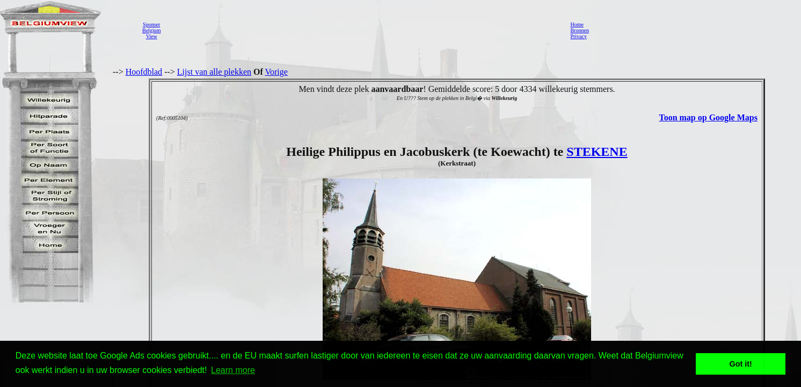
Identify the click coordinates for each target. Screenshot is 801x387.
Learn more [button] (233, 370)
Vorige (276, 71)
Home (576, 24)
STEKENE (596, 152)
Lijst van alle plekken (214, 71)
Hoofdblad (144, 71)
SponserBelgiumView (151, 30)
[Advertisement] (362, 30)
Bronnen (579, 30)
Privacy (578, 36)
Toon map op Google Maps (708, 117)
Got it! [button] (741, 364)
